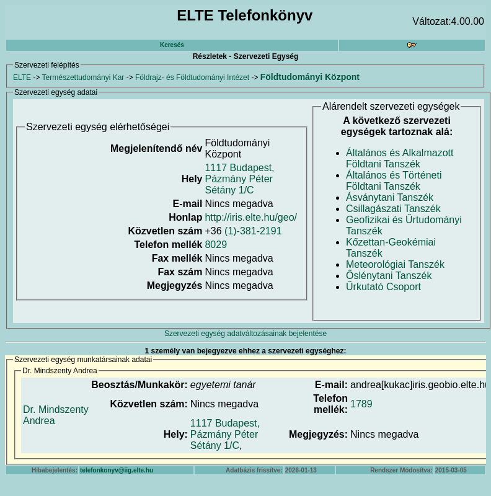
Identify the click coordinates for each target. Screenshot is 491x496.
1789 (361, 404)
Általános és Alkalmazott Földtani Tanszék (399, 158)
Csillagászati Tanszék (393, 208)
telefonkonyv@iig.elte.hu (116, 470)
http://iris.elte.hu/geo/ (251, 217)
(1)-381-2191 (253, 231)
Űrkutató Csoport (383, 286)
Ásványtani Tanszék (389, 197)
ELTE (22, 77)
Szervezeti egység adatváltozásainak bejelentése (245, 333)
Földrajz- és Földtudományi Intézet (192, 77)
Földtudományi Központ (310, 77)
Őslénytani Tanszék (388, 275)
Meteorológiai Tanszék (395, 264)
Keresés (172, 45)
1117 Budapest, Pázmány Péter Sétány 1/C (239, 178)
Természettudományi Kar (83, 77)
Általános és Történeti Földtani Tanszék (393, 181)
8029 (216, 244)
